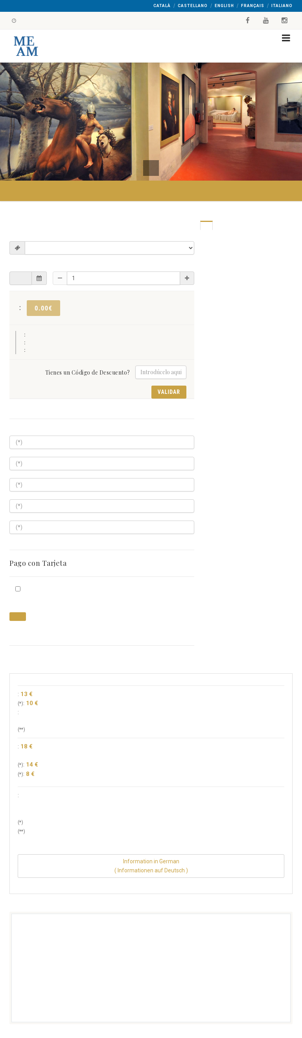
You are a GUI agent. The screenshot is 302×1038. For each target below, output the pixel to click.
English (224, 6)
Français (252, 6)
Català (162, 6)
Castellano (193, 6)
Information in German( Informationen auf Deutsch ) (151, 866)
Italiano (282, 6)
